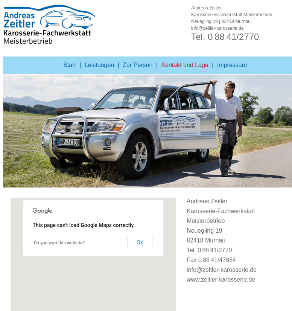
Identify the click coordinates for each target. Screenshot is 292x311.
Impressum (232, 65)
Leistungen (99, 65)
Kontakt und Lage (184, 65)
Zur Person (137, 65)
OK (140, 242)
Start (69, 65)
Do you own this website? (59, 242)
